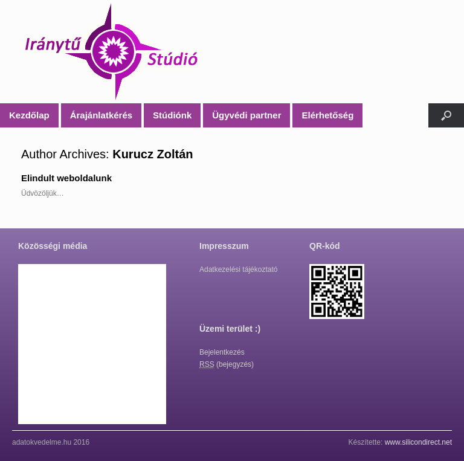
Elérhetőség (327, 115)
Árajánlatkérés (101, 115)
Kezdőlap (29, 115)
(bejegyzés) (226, 364)
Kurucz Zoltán (152, 154)
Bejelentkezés (222, 352)
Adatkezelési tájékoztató (238, 269)
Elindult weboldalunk (66, 178)
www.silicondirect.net (418, 442)
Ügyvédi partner (246, 115)
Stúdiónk (172, 115)
